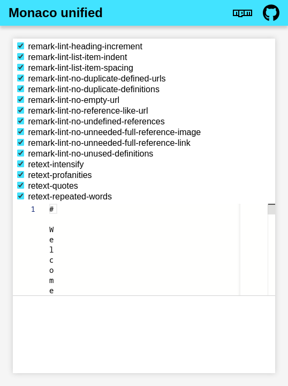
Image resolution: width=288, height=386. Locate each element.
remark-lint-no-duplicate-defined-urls (91, 78)
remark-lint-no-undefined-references (91, 121)
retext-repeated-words (64, 196)
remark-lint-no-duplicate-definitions (88, 89)
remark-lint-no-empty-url (68, 100)
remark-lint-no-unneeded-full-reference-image (109, 132)
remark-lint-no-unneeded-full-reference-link (104, 142)
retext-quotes (47, 185)
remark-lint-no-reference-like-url (82, 110)
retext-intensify (50, 164)
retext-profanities (54, 175)
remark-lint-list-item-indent (72, 57)
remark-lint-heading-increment (79, 46)
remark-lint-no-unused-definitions (85, 153)
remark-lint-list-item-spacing (75, 67)
